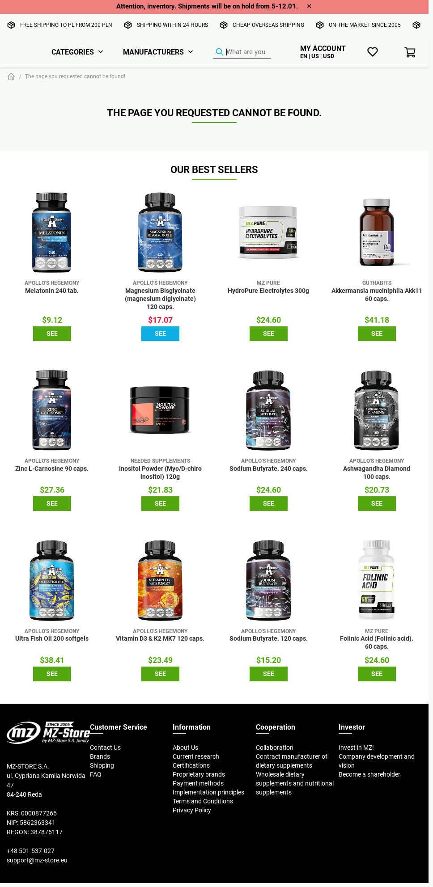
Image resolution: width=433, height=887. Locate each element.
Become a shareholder (369, 774)
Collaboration (274, 747)
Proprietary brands (199, 774)
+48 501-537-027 (31, 851)
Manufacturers (153, 51)
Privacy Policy (192, 810)
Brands (100, 756)
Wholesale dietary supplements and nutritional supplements (295, 783)
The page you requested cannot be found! (75, 76)
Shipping (102, 765)
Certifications (191, 765)
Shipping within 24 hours (172, 25)
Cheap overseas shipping (268, 25)
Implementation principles (208, 792)
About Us (185, 747)
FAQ (96, 774)
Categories (72, 51)
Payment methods (198, 783)
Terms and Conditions (203, 801)
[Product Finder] (242, 52)
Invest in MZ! (356, 747)
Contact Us (105, 747)
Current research (196, 756)
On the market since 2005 (365, 25)
